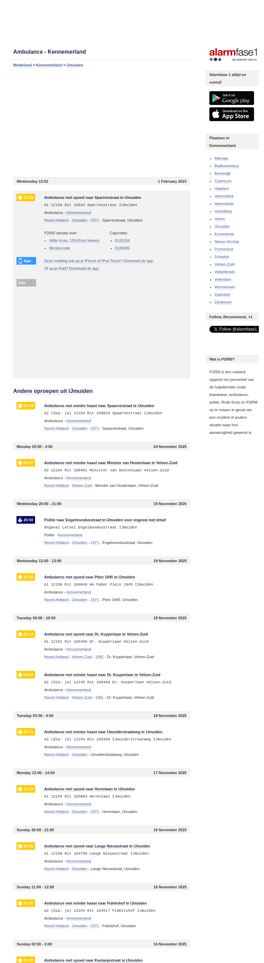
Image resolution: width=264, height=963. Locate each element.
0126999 (122, 248)
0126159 (122, 240)
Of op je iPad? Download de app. (71, 268)
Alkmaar (221, 158)
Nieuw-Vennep (226, 241)
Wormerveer (224, 287)
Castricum (223, 181)
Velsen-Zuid (224, 264)
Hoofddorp (223, 211)
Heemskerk (224, 196)
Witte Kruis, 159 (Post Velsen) (74, 240)
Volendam (222, 279)
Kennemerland (49, 65)
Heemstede (224, 204)
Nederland (22, 65)
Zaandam (222, 294)
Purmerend (223, 249)
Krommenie (224, 234)
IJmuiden (75, 65)
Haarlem (221, 188)
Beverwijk (222, 173)
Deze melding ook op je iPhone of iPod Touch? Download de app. (99, 261)
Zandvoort (223, 302)
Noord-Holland (56, 220)
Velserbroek (224, 272)
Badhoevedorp (226, 166)
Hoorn (219, 219)
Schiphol (221, 257)
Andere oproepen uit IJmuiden (52, 391)
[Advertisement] (101, 122)
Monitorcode (59, 248)
